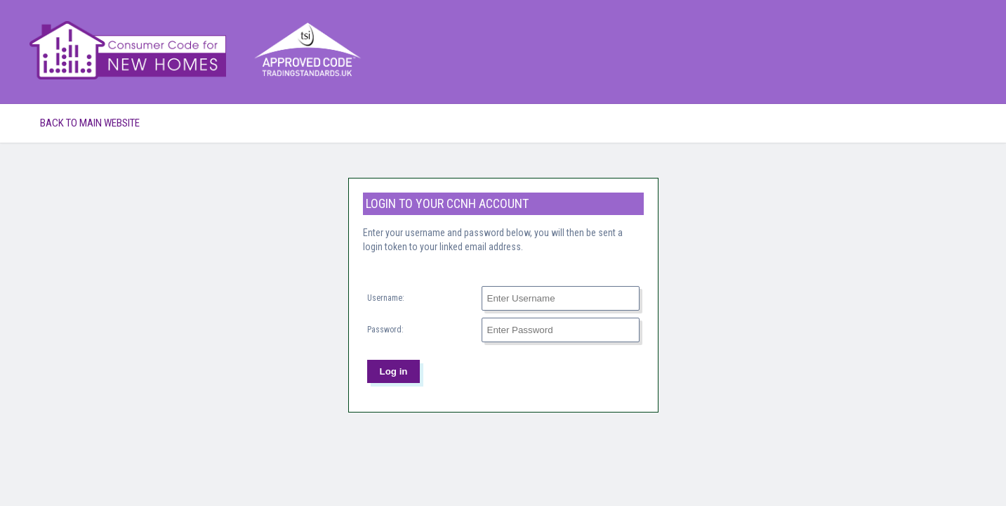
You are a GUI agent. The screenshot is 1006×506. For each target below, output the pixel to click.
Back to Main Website (90, 123)
